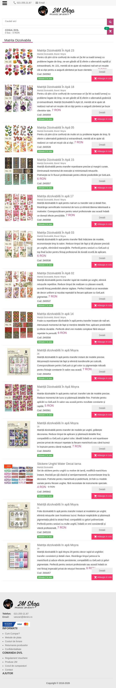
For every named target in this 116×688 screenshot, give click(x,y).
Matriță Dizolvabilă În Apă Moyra (58, 386)
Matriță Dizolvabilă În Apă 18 (55, 87)
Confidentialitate (13, 649)
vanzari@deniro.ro (23, 617)
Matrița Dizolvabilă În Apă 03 (55, 232)
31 (38, 508)
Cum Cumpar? (12, 633)
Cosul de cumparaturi (16, 666)
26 (38, 354)
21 (38, 390)
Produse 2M (11, 662)
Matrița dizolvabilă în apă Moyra (57, 545)
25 (38, 427)
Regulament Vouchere (16, 658)
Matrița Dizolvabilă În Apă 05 (55, 127)
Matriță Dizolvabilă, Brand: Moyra (51, 54)
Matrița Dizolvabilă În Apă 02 (55, 273)
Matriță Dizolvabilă (45, 467)
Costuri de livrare (13, 641)
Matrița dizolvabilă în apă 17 (55, 196)
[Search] (110, 22)
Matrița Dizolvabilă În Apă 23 (55, 50)
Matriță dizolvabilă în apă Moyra (57, 350)
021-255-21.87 (21, 613)
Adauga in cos (104, 78)
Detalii (102, 72)
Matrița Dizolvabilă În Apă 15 (55, 159)
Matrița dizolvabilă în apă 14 (55, 314)
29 (38, 548)
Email (40, 2)
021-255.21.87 (22, 2)
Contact (9, 669)
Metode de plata (13, 637)
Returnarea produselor (16, 645)
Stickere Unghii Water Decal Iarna (59, 463)
